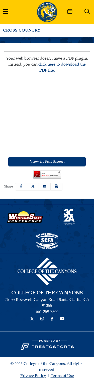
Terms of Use (62, 376)
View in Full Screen (47, 161)
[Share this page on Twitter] (33, 186)
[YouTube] (62, 319)
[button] (56, 186)
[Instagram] (42, 319)
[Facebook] (52, 319)
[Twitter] (32, 319)
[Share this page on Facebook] (21, 186)
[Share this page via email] (45, 186)
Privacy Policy (33, 376)
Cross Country (21, 30)
